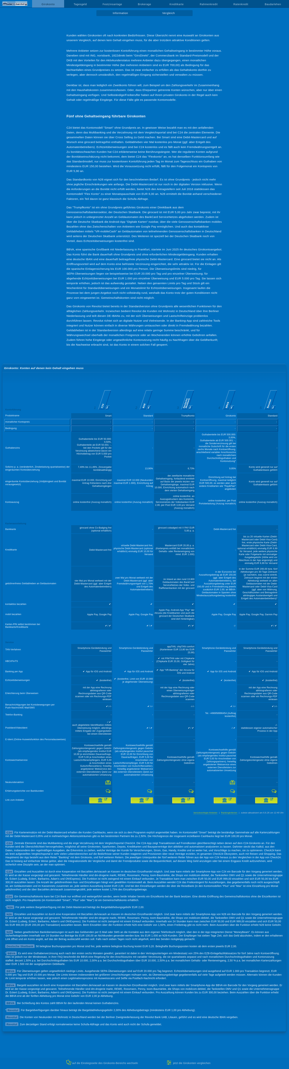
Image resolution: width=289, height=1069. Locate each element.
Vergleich (168, 13)
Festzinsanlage (112, 4)
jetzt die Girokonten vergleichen (188, 1062)
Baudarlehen (273, 4)
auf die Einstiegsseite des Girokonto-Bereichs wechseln (102, 1062)
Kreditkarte (177, 4)
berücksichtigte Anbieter (205, 813)
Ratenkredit (240, 4)
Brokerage (144, 4)
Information (120, 13)
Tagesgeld (80, 4)
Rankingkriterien (229, 813)
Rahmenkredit (209, 4)
